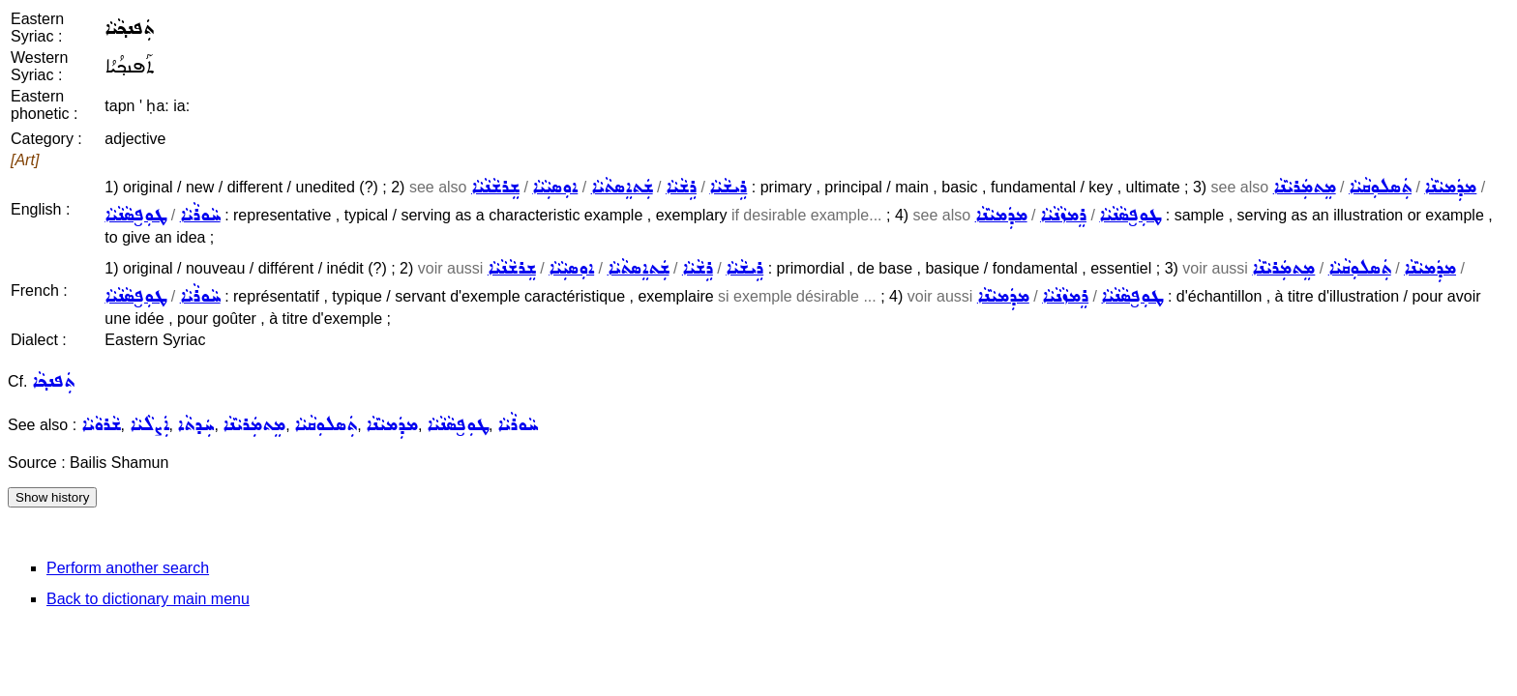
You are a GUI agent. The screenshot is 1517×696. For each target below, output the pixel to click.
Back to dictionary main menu (148, 599)
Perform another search (127, 568)
